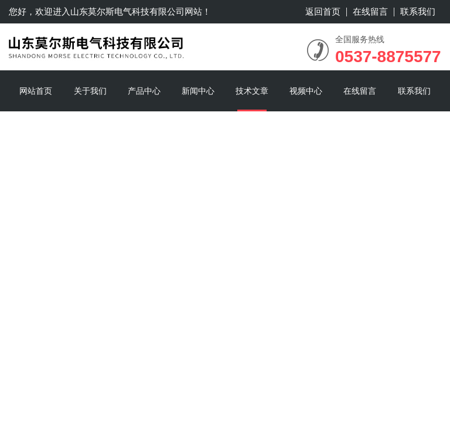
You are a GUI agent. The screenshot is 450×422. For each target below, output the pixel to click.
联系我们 (417, 11)
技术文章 (252, 91)
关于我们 (90, 91)
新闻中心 (198, 91)
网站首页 (35, 91)
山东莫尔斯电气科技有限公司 (127, 11)
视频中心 (305, 91)
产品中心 (144, 91)
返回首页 (322, 11)
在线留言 (370, 11)
